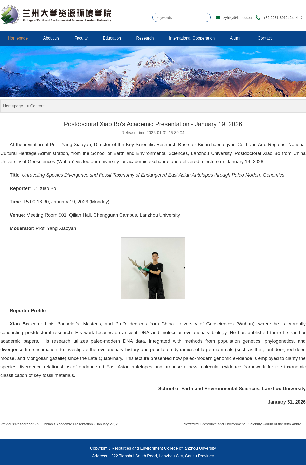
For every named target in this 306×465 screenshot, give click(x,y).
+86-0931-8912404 (278, 18)
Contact (265, 38)
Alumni (236, 38)
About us (51, 38)
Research (145, 38)
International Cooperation (192, 38)
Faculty (81, 38)
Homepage (18, 38)
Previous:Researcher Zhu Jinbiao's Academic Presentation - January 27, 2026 (61, 424)
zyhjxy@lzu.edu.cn (238, 18)
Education (112, 38)
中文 (299, 18)
